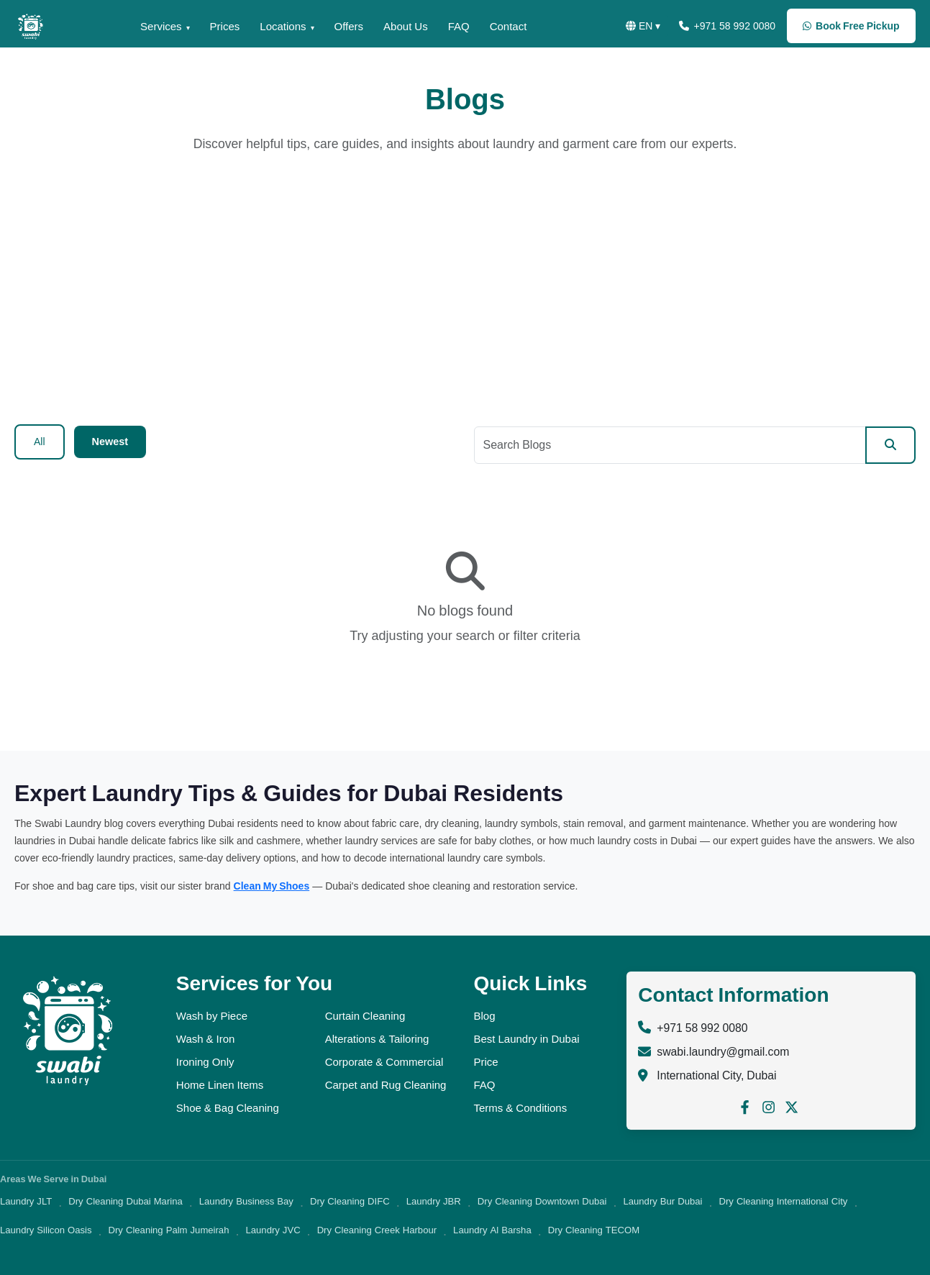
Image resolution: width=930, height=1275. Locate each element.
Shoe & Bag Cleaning (227, 1107)
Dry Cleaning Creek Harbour (377, 1230)
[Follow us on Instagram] (768, 1106)
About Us (405, 26)
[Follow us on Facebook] (745, 1106)
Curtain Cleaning (365, 1015)
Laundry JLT (26, 1201)
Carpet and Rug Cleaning (386, 1084)
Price (485, 1061)
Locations (275, 26)
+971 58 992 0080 (721, 26)
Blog (484, 1015)
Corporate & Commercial (384, 1061)
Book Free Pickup (850, 26)
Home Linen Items (219, 1084)
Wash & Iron (205, 1038)
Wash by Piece (211, 1015)
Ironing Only (205, 1061)
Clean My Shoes (272, 886)
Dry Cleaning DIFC (350, 1201)
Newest (110, 441)
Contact (513, 26)
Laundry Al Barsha (492, 1230)
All (39, 441)
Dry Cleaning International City (783, 1201)
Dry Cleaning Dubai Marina (125, 1201)
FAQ (460, 26)
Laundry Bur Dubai (662, 1201)
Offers (345, 26)
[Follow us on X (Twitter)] (791, 1106)
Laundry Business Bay (246, 1201)
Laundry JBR (433, 1201)
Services (145, 26)
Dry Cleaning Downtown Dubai (542, 1201)
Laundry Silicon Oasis (46, 1230)
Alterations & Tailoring (377, 1038)
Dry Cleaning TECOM (593, 1230)
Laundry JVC (272, 1230)
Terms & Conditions (520, 1107)
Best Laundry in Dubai (526, 1038)
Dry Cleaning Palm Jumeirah (169, 1230)
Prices (212, 26)
